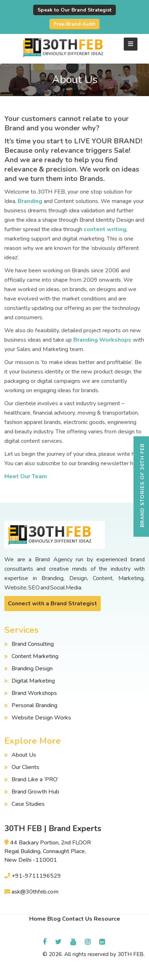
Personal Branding (34, 705)
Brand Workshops (34, 693)
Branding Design (32, 669)
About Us (24, 755)
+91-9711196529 (36, 876)
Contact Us (77, 919)
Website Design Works (41, 718)
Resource (107, 919)
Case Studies (28, 804)
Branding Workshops (102, 340)
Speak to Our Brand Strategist (74, 10)
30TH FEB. (131, 954)
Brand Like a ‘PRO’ (35, 779)
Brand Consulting (33, 644)
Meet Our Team (25, 476)
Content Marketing (35, 656)
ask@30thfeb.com (35, 892)
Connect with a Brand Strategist (52, 604)
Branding (30, 201)
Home (37, 919)
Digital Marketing (33, 681)
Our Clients (25, 767)
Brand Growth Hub (35, 792)
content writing (105, 229)
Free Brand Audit (74, 24)
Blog (54, 919)
